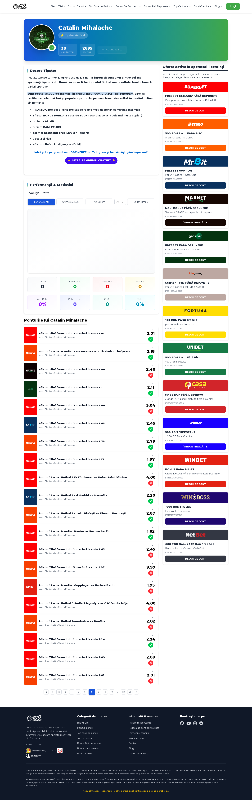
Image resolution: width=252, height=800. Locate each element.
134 (128, 691)
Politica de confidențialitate (144, 727)
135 (136, 691)
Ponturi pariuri (85, 727)
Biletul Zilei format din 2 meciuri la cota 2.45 (72, 423)
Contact (133, 743)
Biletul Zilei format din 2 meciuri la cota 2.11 (71, 387)
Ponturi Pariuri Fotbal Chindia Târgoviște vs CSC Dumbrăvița (83, 603)
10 (115, 691)
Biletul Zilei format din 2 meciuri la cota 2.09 (72, 657)
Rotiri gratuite (85, 753)
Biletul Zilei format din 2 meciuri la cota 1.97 (71, 459)
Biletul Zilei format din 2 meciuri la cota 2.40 (72, 369)
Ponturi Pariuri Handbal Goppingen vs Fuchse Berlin (77, 585)
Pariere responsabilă (140, 722)
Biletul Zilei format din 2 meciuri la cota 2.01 (71, 675)
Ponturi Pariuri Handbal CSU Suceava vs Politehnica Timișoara (84, 351)
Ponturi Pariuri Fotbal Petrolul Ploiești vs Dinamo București (82, 513)
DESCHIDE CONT (195, 110)
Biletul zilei (83, 722)
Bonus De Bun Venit (128, 6)
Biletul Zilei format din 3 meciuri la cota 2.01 (71, 333)
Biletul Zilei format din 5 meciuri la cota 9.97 (71, 567)
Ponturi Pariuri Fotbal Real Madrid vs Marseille (73, 495)
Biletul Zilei (57, 6)
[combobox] (117, 202)
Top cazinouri (84, 738)
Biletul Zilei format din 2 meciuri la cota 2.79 (72, 441)
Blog (218, 6)
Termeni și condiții (139, 733)
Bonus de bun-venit (88, 748)
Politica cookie (137, 738)
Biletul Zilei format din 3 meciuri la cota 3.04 (72, 405)
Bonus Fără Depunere (157, 6)
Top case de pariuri (87, 733)
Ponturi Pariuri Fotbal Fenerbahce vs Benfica (72, 621)
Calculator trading (138, 753)
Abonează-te (112, 49)
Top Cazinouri (182, 6)
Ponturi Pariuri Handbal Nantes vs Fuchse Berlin (74, 531)
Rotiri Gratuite (203, 6)
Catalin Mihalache (66, 337)
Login (233, 6)
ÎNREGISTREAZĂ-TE (195, 222)
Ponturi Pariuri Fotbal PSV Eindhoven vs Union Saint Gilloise (83, 477)
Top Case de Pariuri (101, 6)
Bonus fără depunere (89, 743)
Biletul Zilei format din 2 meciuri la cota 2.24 (72, 639)
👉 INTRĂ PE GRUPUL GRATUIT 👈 (91, 160)
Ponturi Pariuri (77, 6)
